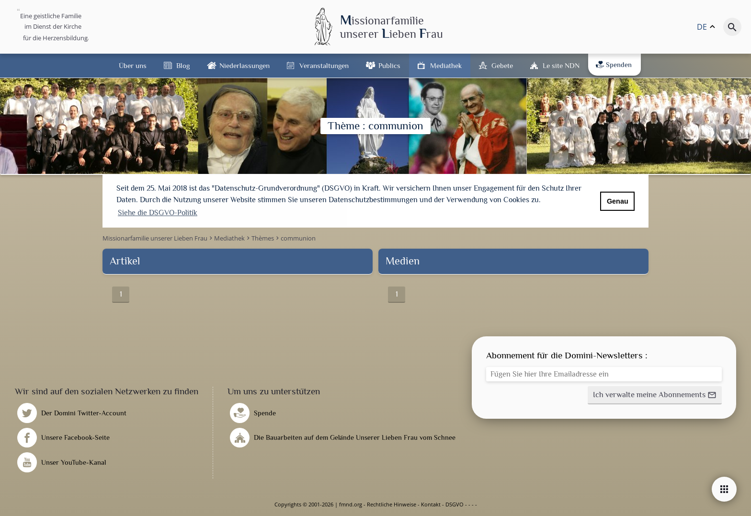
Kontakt (431, 504)
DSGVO (454, 504)
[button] (655, 395)
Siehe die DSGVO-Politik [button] (157, 212)
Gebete (502, 65)
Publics (389, 65)
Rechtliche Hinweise (391, 504)
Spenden (614, 65)
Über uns (133, 65)
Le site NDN (561, 65)
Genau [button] (617, 201)
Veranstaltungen (324, 65)
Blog (183, 65)
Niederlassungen (244, 65)
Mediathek (446, 65)
